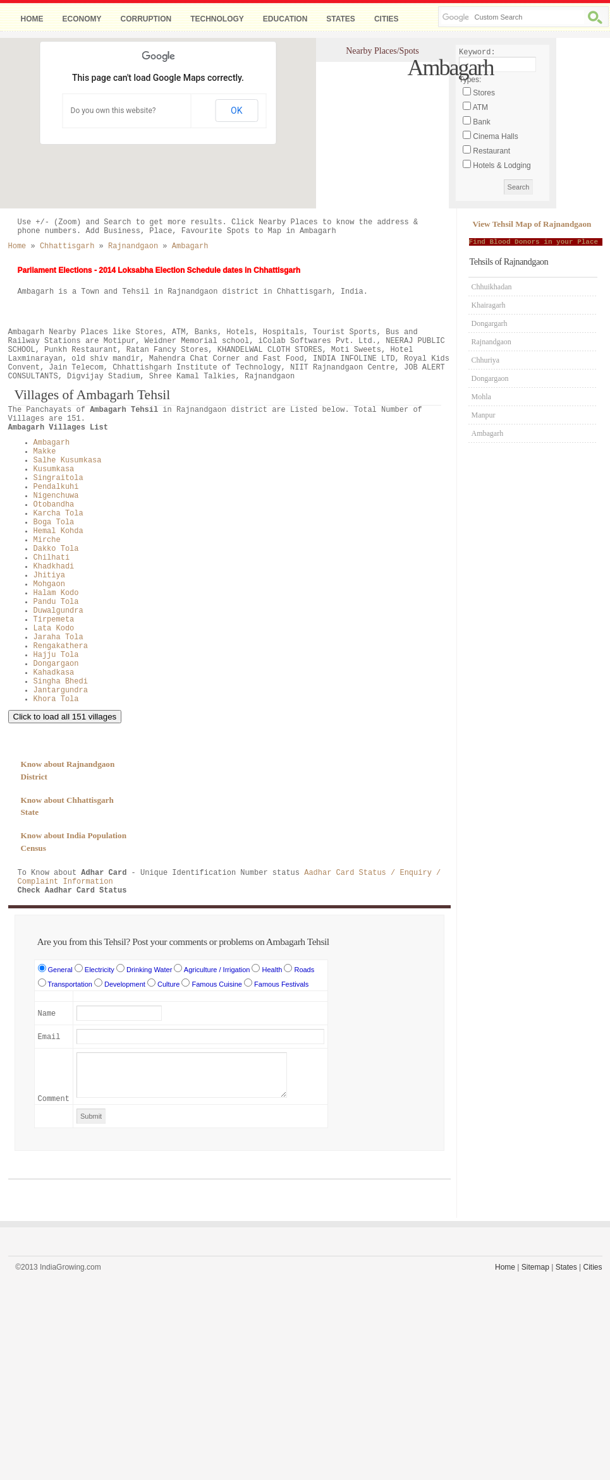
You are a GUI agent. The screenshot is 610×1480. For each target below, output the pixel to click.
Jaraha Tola (58, 637)
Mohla (481, 396)
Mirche (47, 540)
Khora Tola (56, 699)
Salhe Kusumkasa (68, 460)
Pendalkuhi (56, 487)
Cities (386, 19)
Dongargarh (490, 323)
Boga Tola (54, 522)
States (340, 19)
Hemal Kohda (58, 531)
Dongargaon (56, 663)
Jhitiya (49, 575)
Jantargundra (61, 690)
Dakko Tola (56, 548)
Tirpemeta (54, 619)
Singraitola (58, 478)
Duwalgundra (58, 610)
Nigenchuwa (56, 495)
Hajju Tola (56, 655)
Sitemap (535, 1267)
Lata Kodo (54, 628)
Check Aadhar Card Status (72, 890)
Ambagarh (52, 442)
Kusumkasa (54, 469)
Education (285, 19)
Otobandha (54, 504)
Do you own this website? (113, 110)
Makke (45, 451)
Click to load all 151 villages (65, 716)
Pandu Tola (56, 602)
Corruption (146, 19)
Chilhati (52, 557)
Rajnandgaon (491, 341)
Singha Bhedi (61, 681)
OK (236, 110)
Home (32, 19)
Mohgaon (49, 584)
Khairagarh (489, 305)
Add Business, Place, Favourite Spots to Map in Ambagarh (211, 231)
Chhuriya (486, 360)
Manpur (484, 415)
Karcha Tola (58, 513)
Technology (217, 19)
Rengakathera (61, 646)
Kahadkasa (54, 672)
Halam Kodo (56, 593)
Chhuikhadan (492, 286)
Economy (82, 19)
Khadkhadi (54, 566)
